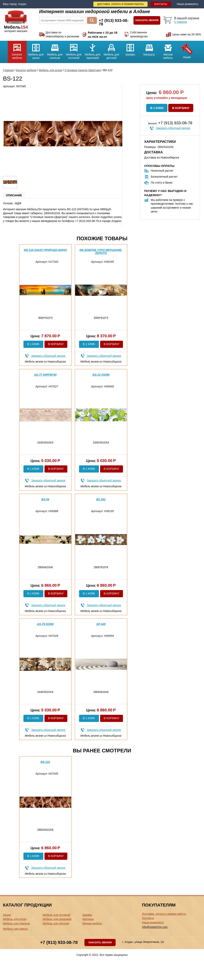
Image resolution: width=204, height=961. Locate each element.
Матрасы (149, 48)
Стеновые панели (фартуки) (83, 70)
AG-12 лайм (101, 374)
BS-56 (45, 499)
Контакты (160, 4)
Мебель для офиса (15, 928)
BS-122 (45, 762)
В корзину (180, 108)
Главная (8, 70)
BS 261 (101, 499)
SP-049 (101, 624)
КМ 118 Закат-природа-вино (45, 250)
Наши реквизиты (187, 4)
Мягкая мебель (168, 50)
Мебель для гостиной (73, 50)
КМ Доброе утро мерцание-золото (100, 251)
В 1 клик (156, 108)
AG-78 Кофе (45, 624)
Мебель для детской (111, 50)
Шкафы (130, 48)
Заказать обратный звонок (173, 128)
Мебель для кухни (36, 50)
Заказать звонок (147, 20)
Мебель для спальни (54, 50)
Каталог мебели (17, 50)
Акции (187, 50)
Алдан (22, 4)
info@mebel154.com (155, 927)
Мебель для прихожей (92, 50)
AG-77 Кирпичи (45, 374)
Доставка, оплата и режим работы (120, 4)
